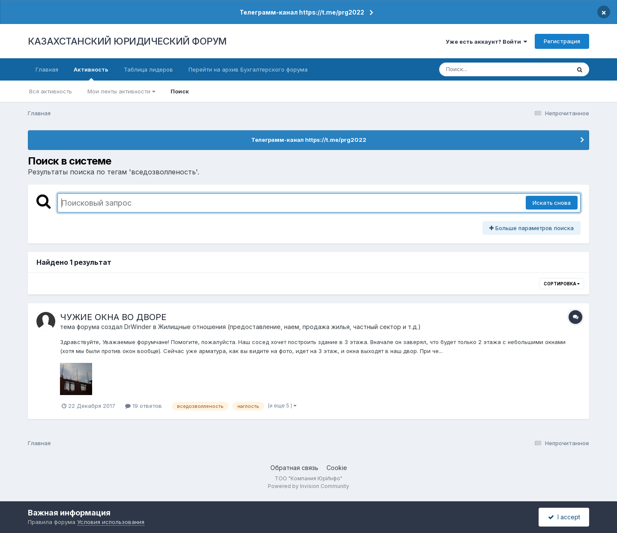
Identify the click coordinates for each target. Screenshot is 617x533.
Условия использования (110, 521)
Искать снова (552, 202)
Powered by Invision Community (308, 486)
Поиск (180, 91)
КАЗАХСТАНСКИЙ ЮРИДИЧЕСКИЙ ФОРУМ (127, 41)
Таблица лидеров (148, 69)
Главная (47, 69)
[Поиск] (488, 69)
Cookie (336, 467)
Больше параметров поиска (531, 228)
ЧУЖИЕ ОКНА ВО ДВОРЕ (113, 317)
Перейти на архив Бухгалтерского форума (248, 69)
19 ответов (143, 405)
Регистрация (562, 41)
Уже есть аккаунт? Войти (486, 41)
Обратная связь (294, 467)
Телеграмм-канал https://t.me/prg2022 (302, 12)
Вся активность (50, 91)
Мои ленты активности (121, 91)
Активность (91, 73)
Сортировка (562, 283)
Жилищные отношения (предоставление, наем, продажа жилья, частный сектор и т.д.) (289, 326)
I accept (564, 517)
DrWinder (137, 326)
